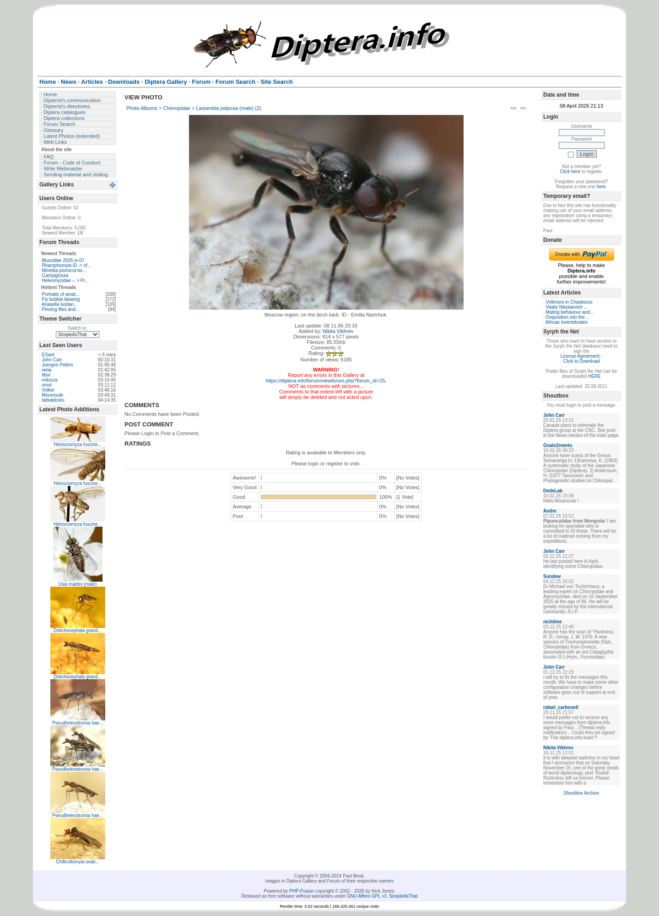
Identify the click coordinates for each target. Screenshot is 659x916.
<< (513, 108)
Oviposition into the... (567, 317)
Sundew (552, 576)
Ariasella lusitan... (59, 304)
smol (47, 384)
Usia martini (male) (78, 584)
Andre (549, 510)
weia (47, 369)
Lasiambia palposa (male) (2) (228, 108)
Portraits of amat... (61, 294)
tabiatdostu (53, 400)
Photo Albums (141, 108)
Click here (570, 171)
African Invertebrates (567, 322)
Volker (48, 390)
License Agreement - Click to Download (582, 359)
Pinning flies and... (61, 309)
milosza (50, 379)
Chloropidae (176, 108)
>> (523, 108)
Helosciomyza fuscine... (78, 444)
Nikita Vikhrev (338, 331)
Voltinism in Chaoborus (569, 302)
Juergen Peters (57, 364)
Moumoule (53, 395)
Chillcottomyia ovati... (77, 861)
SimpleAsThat (403, 896)
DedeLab (552, 490)
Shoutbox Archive (582, 793)
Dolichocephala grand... (78, 630)
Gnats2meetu (557, 445)
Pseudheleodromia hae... (77, 722)
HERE (594, 376)
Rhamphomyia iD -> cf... (67, 265)
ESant (48, 354)
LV (80, 232)
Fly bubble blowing (61, 299)
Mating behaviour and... (570, 312)
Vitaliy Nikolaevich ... (567, 307)
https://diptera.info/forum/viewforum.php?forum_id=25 (325, 380)
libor (46, 374)
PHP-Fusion (301, 891)
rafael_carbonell (560, 707)
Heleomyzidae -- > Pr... (65, 280)
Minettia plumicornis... (64, 270)
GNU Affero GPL (363, 896)
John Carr (52, 359)
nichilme (552, 621)
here (601, 186)
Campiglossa (55, 275)
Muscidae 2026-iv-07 (63, 260)
